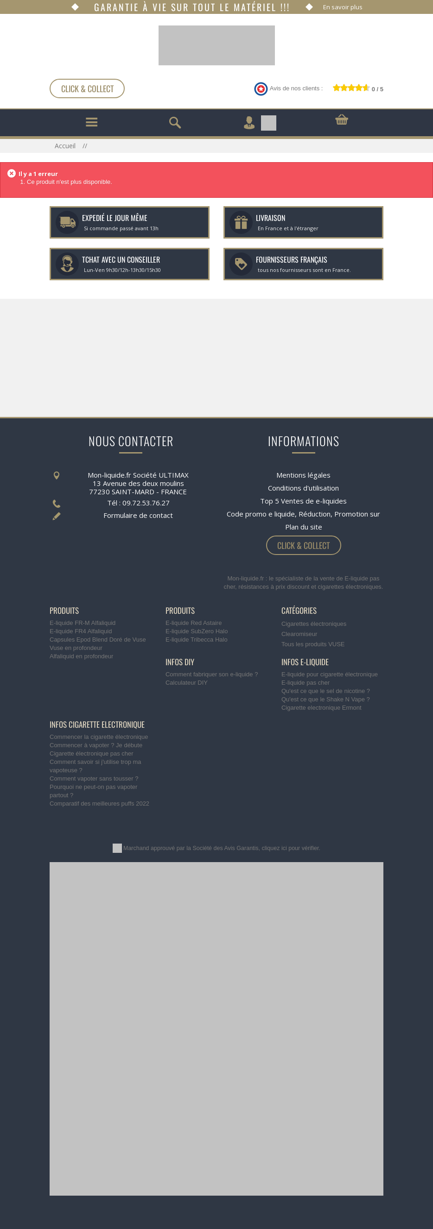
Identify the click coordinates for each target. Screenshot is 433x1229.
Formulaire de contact (138, 515)
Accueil (66, 145)
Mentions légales (303, 474)
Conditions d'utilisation (303, 487)
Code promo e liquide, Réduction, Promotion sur (303, 513)
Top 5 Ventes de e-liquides (303, 500)
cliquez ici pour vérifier (290, 848)
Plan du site (303, 526)
